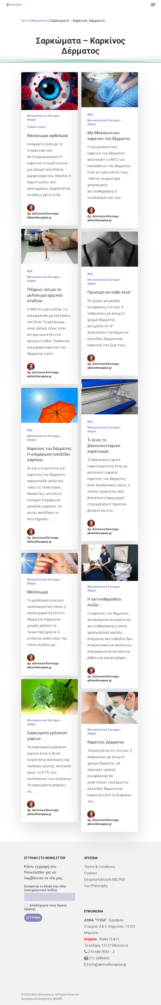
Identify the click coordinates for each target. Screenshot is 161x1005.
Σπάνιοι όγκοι (36, 126)
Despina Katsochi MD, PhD (104, 879)
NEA (90, 114)
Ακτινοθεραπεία (34, 20)
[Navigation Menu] (153, 5)
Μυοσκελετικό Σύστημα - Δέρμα (44, 117)
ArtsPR (57, 998)
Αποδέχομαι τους (45, 907)
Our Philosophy (96, 886)
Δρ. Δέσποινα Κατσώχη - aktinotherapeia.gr (43, 215)
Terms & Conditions (99, 867)
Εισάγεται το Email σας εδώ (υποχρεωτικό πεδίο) (45, 888)
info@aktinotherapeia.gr (107, 964)
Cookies (90, 873)
